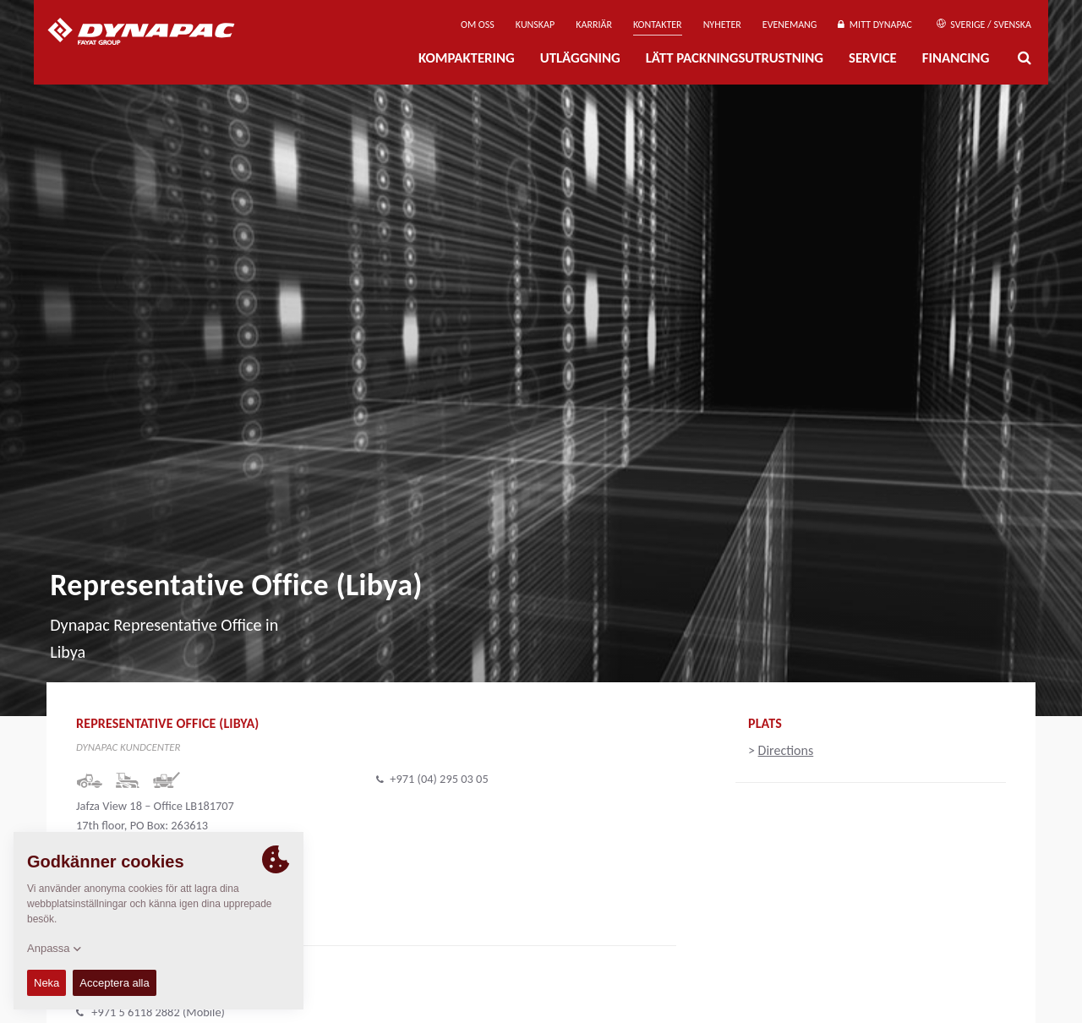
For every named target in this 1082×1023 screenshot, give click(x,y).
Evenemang (789, 24)
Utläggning (580, 58)
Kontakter (657, 24)
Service (873, 58)
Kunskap (535, 24)
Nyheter (722, 24)
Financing (956, 58)
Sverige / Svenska (984, 24)
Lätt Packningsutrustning (734, 58)
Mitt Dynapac (875, 24)
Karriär (594, 24)
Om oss (478, 24)
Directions (786, 750)
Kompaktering (466, 58)
